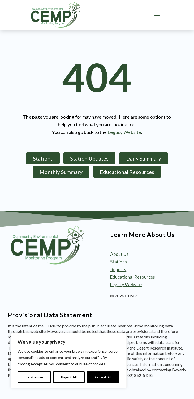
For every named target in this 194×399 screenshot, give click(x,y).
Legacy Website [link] (124, 132)
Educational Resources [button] (127, 172)
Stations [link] (118, 262)
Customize (34, 377)
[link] (55, 15)
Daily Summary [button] (143, 158)
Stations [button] (43, 158)
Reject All (69, 377)
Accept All (102, 377)
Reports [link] (118, 269)
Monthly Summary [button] (61, 172)
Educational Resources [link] (132, 277)
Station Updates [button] (89, 158)
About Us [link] (119, 254)
